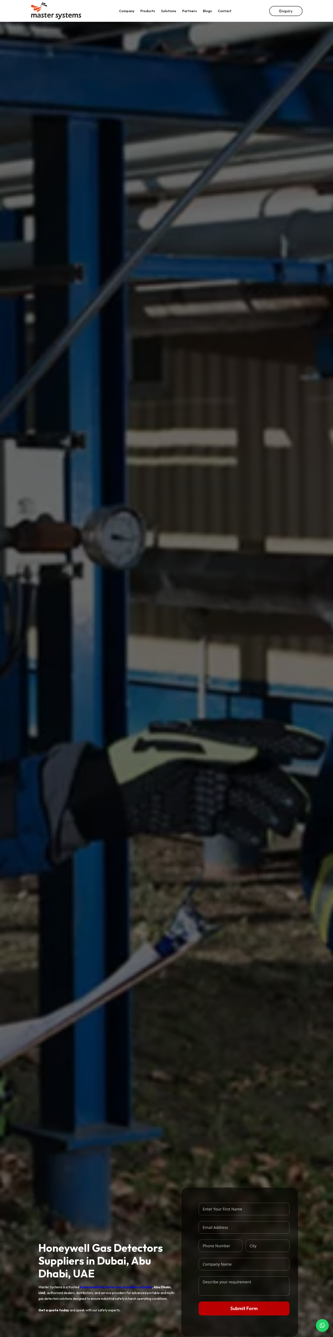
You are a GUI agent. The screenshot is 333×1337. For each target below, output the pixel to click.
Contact (224, 11)
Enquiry (285, 11)
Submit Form (244, 1308)
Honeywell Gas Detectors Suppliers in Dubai (116, 1287)
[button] (322, 1325)
